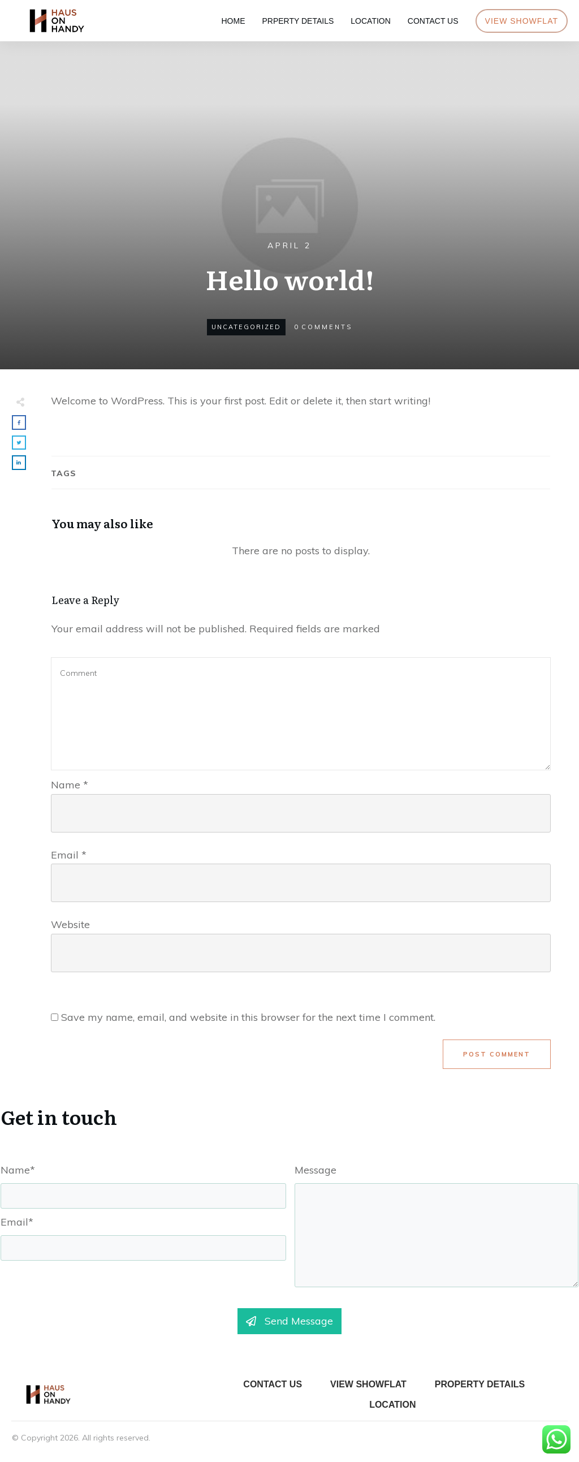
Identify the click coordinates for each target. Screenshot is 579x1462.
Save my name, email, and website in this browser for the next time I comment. (248, 1017)
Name (69, 784)
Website (70, 924)
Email (69, 854)
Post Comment (496, 1054)
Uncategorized (246, 327)
